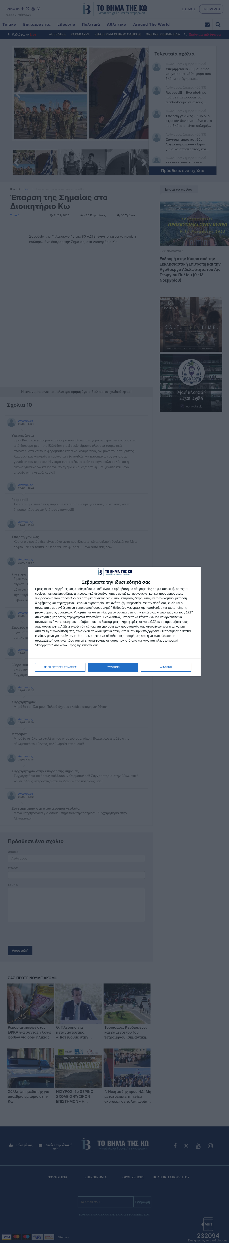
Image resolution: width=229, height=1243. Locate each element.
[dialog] (114, 621)
